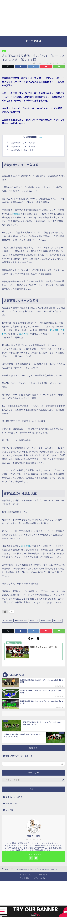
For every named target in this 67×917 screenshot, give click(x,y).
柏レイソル (35, 620)
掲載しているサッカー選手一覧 (19, 756)
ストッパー (58, 620)
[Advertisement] (33, 18)
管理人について (12, 803)
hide (40, 137)
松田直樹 (25, 546)
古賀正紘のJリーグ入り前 (23, 142)
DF (4, 51)
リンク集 (9, 810)
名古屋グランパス (22, 620)
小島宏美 (16, 214)
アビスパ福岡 (47, 620)
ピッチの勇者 (33, 41)
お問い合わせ (43, 874)
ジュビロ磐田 (8, 620)
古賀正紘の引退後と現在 (22, 150)
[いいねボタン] (5, 611)
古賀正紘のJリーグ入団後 (23, 146)
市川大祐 (23, 334)
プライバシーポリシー (15, 797)
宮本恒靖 (54, 330)
